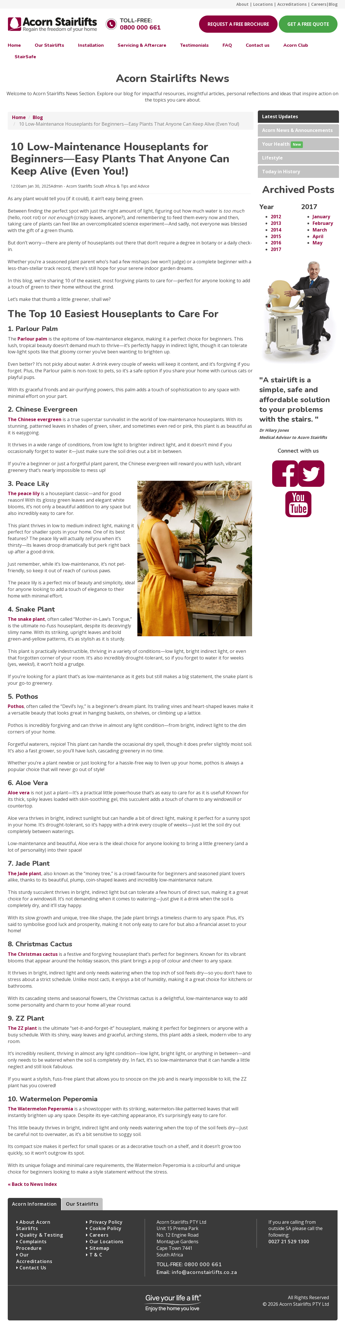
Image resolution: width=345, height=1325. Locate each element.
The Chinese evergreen (34, 419)
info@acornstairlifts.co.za (204, 1272)
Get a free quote (308, 24)
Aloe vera (19, 792)
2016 (276, 243)
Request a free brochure (238, 24)
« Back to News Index (32, 1184)
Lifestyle (272, 158)
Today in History (281, 171)
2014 (276, 230)
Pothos (16, 706)
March (320, 230)
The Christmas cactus (33, 954)
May (317, 243)
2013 (276, 223)
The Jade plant (24, 873)
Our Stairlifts (82, 1204)
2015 (276, 236)
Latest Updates (280, 116)
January (321, 216)
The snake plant (26, 619)
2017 (276, 249)
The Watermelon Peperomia (40, 1109)
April (318, 236)
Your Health (282, 144)
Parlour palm (32, 339)
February (323, 223)
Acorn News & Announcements (297, 130)
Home (19, 117)
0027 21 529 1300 (288, 1241)
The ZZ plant (22, 1028)
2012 (276, 216)
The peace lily (24, 493)
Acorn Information (34, 1204)
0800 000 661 (140, 27)
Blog (38, 117)
